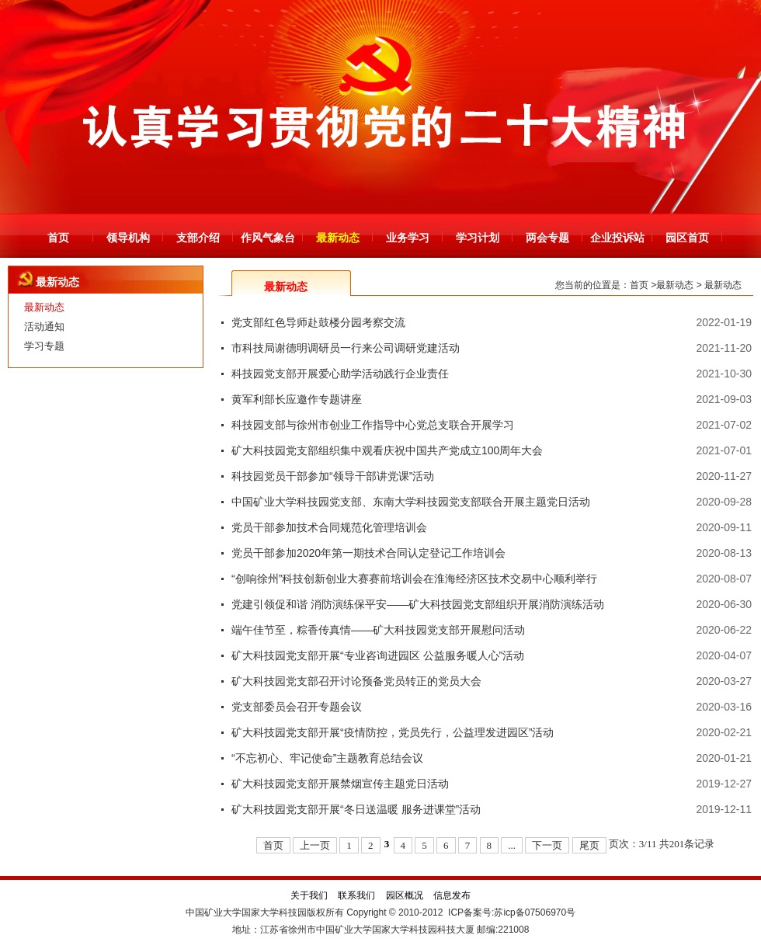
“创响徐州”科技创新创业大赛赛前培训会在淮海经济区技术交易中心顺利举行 (414, 578)
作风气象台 (268, 237)
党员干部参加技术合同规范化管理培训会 (329, 527)
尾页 (589, 845)
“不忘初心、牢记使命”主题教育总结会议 (327, 758)
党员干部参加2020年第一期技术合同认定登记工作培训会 (368, 553)
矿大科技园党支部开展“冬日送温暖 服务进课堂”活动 (356, 809)
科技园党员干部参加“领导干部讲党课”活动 (332, 476)
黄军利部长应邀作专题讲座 (296, 399)
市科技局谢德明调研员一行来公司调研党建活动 (345, 348)
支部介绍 (198, 237)
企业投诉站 (617, 237)
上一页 (315, 845)
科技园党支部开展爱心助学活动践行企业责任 (340, 373)
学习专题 (44, 346)
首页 (58, 237)
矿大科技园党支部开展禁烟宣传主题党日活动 (340, 783)
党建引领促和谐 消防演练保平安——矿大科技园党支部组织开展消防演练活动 (417, 604)
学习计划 (477, 237)
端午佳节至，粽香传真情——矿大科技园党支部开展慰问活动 (378, 630)
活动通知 (44, 326)
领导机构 (128, 237)
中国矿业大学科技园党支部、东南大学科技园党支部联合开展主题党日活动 (410, 501)
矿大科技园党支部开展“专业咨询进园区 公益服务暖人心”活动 (377, 655)
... (512, 845)
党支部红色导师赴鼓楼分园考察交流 (318, 322)
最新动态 (338, 237)
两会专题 (547, 237)
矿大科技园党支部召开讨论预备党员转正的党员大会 (356, 681)
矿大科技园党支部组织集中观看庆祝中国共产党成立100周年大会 (387, 450)
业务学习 (407, 237)
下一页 (547, 845)
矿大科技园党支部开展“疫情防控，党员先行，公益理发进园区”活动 (392, 732)
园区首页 (687, 237)
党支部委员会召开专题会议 (296, 706)
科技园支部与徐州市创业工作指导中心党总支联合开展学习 (372, 425)
